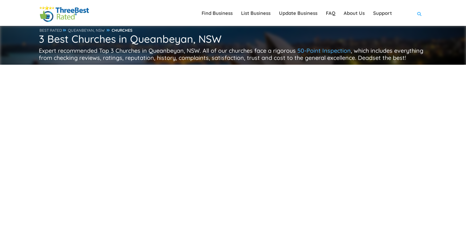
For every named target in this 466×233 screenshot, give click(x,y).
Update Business (298, 13)
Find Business (217, 13)
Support (382, 13)
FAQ (330, 13)
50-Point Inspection (324, 50)
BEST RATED (50, 30)
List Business (256, 13)
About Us (354, 13)
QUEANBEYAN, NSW (86, 30)
